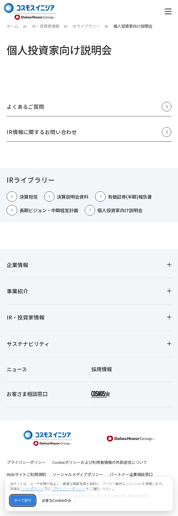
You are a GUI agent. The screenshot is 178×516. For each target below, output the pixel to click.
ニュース (17, 371)
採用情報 (102, 371)
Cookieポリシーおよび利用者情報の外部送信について (99, 466)
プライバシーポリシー (26, 466)
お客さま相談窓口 (28, 397)
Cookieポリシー (32, 488)
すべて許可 (23, 500)
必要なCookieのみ (56, 500)
